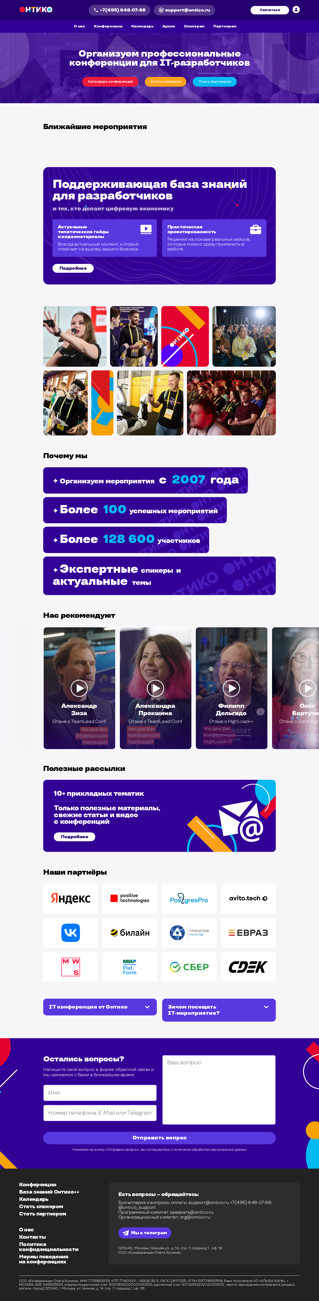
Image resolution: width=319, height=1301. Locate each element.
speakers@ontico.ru (191, 1212)
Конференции (108, 26)
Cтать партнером (214, 82)
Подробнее (73, 268)
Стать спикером (41, 1206)
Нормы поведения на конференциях (43, 1259)
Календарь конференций (110, 82)
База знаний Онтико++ (49, 1192)
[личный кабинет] (296, 10)
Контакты (32, 1237)
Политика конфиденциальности (49, 1247)
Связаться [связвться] (270, 10)
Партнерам (224, 26)
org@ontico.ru (195, 1217)
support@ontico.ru (184, 10)
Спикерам (194, 26)
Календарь (142, 26)
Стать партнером (42, 1214)
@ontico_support (137, 1207)
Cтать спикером (166, 82)
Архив (168, 26)
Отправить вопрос (159, 1138)
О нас (79, 26)
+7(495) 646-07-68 (119, 10)
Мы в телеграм (145, 1233)
